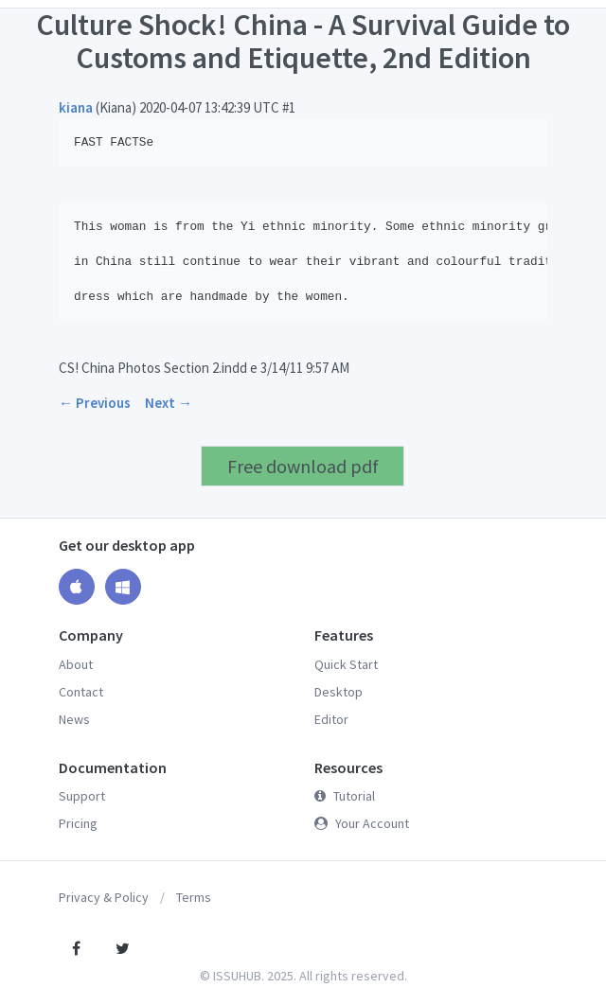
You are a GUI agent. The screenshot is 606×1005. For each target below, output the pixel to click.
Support (82, 795)
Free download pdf (303, 466)
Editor (331, 719)
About (76, 664)
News (74, 719)
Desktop (338, 691)
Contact (81, 691)
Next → (168, 403)
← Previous (95, 403)
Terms (193, 897)
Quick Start (346, 664)
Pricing (78, 823)
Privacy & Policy (104, 897)
